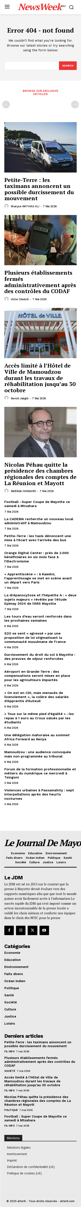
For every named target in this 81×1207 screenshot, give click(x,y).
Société (9, 1070)
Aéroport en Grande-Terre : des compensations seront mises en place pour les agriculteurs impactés (37, 675)
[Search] (68, 65)
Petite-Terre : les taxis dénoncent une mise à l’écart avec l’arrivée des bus (37, 538)
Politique (11, 1110)
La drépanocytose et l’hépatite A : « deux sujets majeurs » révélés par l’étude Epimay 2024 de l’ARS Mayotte (40, 599)
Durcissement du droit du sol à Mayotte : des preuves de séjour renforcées (39, 657)
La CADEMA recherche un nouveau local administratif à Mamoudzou (38, 521)
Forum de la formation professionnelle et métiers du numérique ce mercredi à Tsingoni (40, 773)
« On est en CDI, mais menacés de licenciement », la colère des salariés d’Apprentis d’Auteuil (36, 697)
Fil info (9, 1051)
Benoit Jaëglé (20, 398)
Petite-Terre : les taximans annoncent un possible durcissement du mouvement (39, 189)
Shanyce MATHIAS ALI (25, 206)
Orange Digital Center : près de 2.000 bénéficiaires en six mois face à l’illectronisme (36, 557)
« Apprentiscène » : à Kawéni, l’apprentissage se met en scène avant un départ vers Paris (38, 578)
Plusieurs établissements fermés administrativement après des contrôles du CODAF (40, 282)
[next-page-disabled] (75, 104)
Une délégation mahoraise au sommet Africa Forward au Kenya (37, 737)
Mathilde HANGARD (23, 491)
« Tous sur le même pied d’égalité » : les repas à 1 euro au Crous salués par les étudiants (39, 718)
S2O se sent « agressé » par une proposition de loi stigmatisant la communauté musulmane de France (35, 637)
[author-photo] (7, 206)
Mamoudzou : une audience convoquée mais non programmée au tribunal (37, 754)
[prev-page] (6, 104)
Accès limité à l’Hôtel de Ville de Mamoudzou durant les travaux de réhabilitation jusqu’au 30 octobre (40, 378)
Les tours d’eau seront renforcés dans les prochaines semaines (38, 618)
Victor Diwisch (20, 299)
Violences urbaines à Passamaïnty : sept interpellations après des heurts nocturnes (39, 794)
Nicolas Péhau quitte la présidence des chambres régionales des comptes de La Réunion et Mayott (40, 474)
